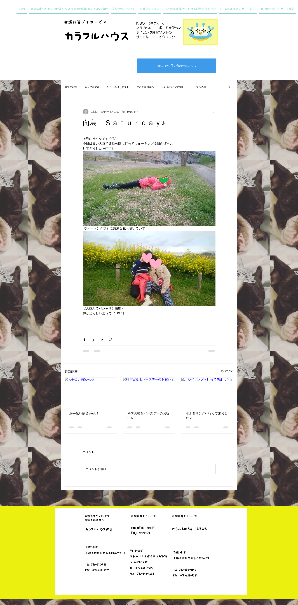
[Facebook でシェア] (84, 339)
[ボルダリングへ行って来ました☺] (207, 392)
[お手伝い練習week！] (91, 392)
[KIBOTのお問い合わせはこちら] (176, 65)
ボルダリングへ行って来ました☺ (207, 415)
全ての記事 (71, 87)
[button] (229, 87)
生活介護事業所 (145, 87)
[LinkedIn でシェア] (102, 339)
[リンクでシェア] (110, 339)
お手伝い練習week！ (84, 413)
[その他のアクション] (213, 111)
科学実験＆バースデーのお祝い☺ (148, 415)
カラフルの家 (92, 87)
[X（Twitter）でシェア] (93, 339)
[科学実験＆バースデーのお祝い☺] (149, 392)
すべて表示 (227, 371)
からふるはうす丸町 (118, 87)
